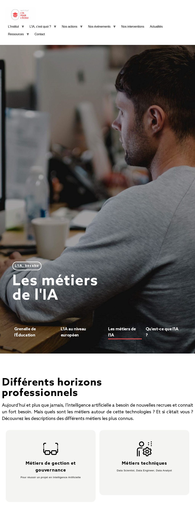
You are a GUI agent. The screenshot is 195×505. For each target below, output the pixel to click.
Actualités (156, 26)
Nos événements (99, 26)
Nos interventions (132, 26)
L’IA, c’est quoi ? (40, 26)
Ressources (16, 34)
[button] (27, 266)
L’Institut (13, 26)
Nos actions (69, 26)
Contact (39, 34)
